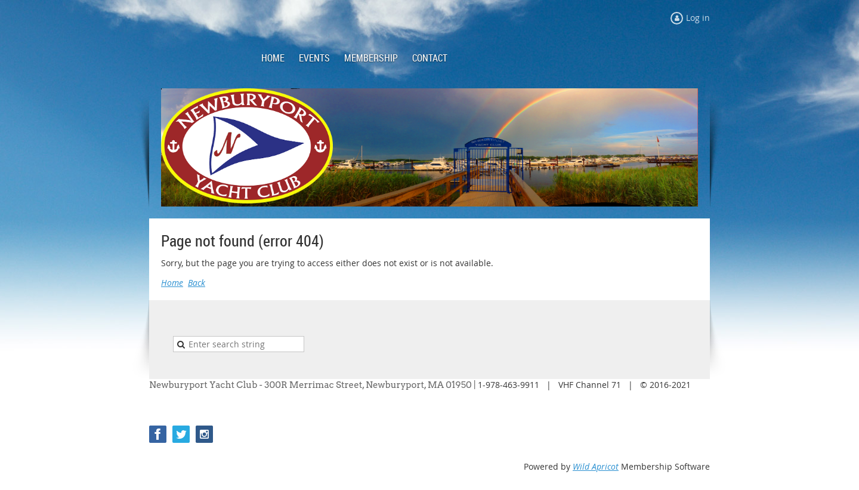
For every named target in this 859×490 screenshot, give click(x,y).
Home (172, 282)
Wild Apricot (596, 466)
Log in (698, 17)
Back (196, 282)
